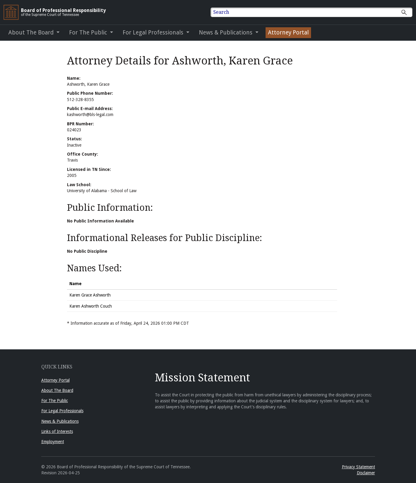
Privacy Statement (358, 466)
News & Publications (60, 421)
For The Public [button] (89, 32)
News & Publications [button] (226, 32)
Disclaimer (366, 472)
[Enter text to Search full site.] (315, 12)
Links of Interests (57, 431)
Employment (52, 441)
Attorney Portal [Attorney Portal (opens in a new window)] (288, 32)
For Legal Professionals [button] (154, 32)
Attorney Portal (55, 380)
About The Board (57, 390)
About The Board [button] (31, 32)
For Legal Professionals (62, 410)
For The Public (54, 400)
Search (221, 12)
